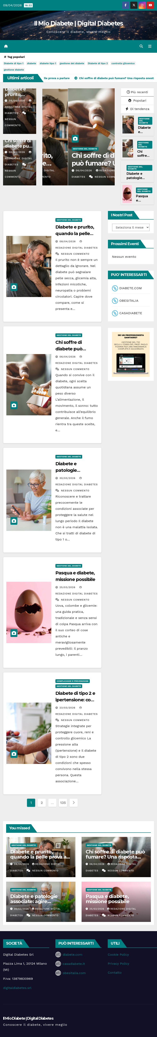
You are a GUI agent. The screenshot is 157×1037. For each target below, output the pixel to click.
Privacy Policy (118, 963)
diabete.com (72, 954)
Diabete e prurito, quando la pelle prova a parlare (72, 163)
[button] (141, 46)
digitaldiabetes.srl (17, 988)
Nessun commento (83, 177)
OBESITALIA (128, 301)
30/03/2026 (67, 478)
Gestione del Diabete (59, 149)
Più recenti (137, 92)
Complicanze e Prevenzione (73, 681)
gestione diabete (14, 69)
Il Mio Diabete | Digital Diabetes (78, 23)
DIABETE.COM (130, 288)
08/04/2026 (17, 100)
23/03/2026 (67, 707)
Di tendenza (137, 109)
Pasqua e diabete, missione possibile (107, 899)
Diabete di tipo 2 (98, 63)
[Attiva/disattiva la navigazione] (150, 46)
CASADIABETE (130, 313)
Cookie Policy (118, 954)
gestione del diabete (72, 63)
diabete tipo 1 (48, 63)
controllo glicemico (123, 63)
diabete (31, 63)
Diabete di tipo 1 (13, 63)
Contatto (115, 973)
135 (63, 802)
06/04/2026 (17, 152)
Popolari (137, 101)
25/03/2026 (67, 587)
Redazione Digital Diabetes (18, 106)
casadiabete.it (74, 964)
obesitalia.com (74, 973)
